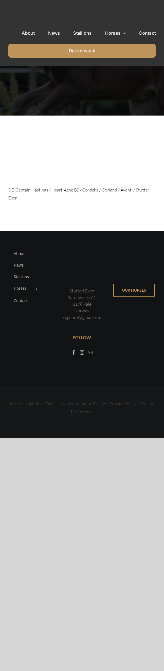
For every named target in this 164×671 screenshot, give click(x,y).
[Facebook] (74, 352)
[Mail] (90, 352)
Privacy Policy (122, 403)
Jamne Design (93, 403)
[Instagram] (82, 352)
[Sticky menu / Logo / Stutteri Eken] (22, 8)
